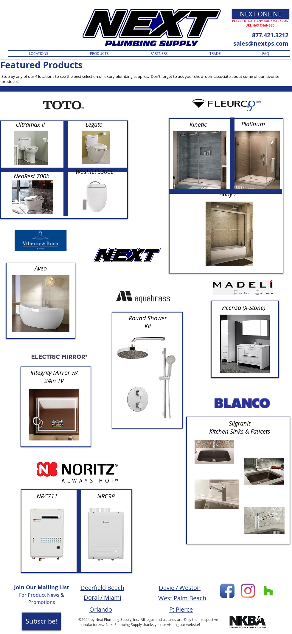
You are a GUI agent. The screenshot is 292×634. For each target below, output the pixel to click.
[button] (99, 53)
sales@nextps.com (260, 43)
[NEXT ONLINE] (260, 14)
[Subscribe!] (41, 621)
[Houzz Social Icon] (268, 591)
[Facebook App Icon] (227, 591)
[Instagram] (248, 591)
